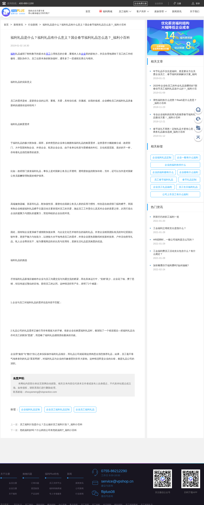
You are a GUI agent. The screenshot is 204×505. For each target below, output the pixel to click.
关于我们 (194, 11)
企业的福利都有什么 (163, 172)
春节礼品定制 (189, 179)
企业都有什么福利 (188, 172)
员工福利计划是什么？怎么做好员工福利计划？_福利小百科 (51, 424)
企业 (83, 53)
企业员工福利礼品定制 (58, 409)
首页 (88, 11)
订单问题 (35, 483)
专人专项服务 (55, 494)
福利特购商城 (55, 488)
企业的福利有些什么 (175, 165)
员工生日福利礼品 (188, 187)
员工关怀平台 (55, 483)
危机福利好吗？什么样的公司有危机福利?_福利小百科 (48, 430)
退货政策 (35, 488)
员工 (48, 53)
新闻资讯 (177, 11)
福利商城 (105, 11)
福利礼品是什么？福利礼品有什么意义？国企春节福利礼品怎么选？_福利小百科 (84, 24)
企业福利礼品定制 (30, 409)
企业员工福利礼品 (85, 409)
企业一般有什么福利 (187, 157)
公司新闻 (79, 488)
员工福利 (123, 11)
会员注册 (13, 483)
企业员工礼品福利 (162, 187)
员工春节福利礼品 (163, 179)
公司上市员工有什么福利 (175, 194)
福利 (13, 53)
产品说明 (35, 494)
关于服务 (13, 494)
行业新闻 (33, 24)
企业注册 (13, 488)
